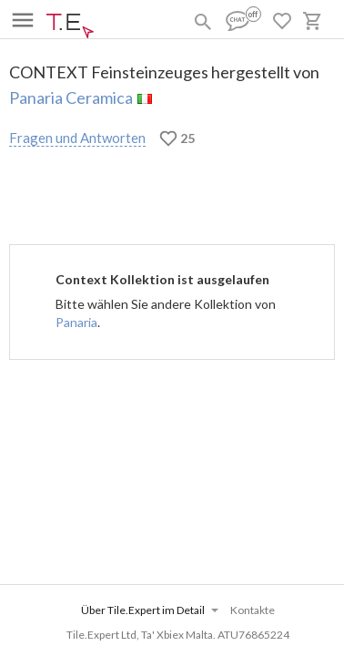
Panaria (76, 322)
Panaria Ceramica (71, 97)
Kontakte (252, 610)
